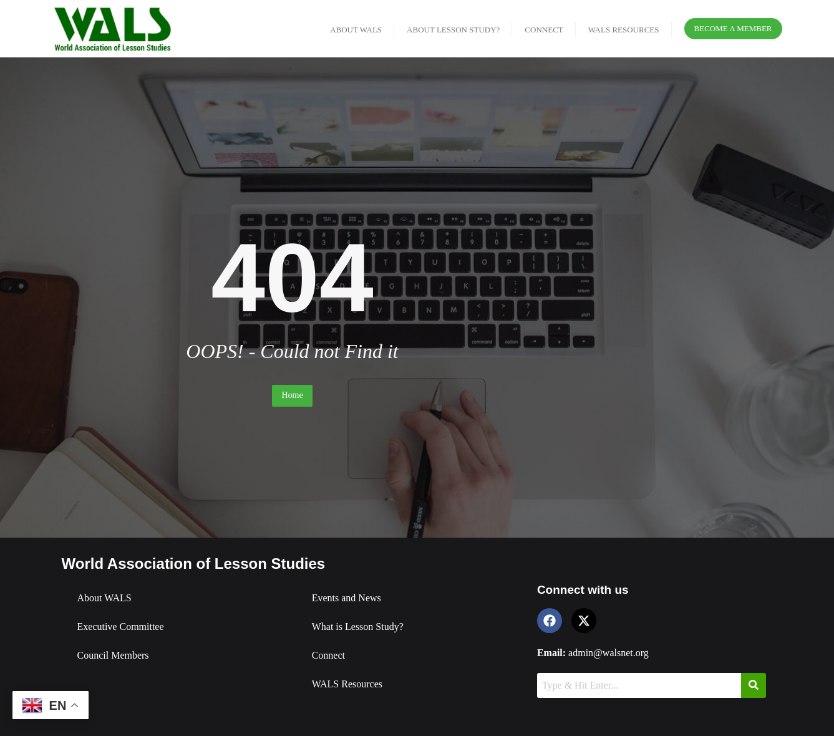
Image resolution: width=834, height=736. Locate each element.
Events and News (346, 598)
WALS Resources (347, 684)
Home (292, 395)
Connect (328, 655)
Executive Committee (120, 626)
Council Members (113, 655)
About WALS (104, 598)
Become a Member (733, 28)
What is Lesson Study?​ (358, 626)
